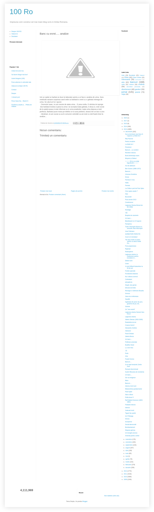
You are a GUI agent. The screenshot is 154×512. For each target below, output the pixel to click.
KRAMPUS (128, 282)
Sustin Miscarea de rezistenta (134, 372)
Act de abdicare (130, 166)
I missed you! (15, 97)
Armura (127, 293)
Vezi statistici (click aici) (111, 496)
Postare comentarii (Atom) (57, 194)
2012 (125, 471)
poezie (137, 92)
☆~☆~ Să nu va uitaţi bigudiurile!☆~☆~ (132, 162)
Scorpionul (128, 422)
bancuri (134, 82)
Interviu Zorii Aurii (130, 386)
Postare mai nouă (46, 191)
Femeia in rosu (130, 180)
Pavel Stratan (129, 333)
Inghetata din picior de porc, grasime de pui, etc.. (134, 302)
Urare (127, 263)
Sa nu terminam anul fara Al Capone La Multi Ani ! (134, 135)
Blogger (84, 501)
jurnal (124, 92)
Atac (126, 194)
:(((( (126, 212)
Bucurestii (128, 197)
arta (123, 82)
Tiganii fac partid (130, 413)
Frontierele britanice (131, 274)
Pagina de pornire (76, 191)
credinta (141, 84)
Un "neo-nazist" (130, 309)
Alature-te (14, 34)
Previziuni (128, 147)
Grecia (127, 419)
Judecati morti (129, 410)
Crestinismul (129, 202)
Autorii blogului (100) (18, 78)
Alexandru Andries (131, 328)
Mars (126, 380)
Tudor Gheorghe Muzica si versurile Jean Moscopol (133, 227)
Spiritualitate (138, 79)
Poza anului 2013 (130, 199)
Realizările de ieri (130, 322)
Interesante (126, 79)
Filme (126, 77)
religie (123, 94)
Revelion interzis (130, 153)
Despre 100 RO (16, 31)
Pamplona (128, 224)
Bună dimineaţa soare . (132, 155)
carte (123, 84)
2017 (125, 121)
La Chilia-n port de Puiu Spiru (134, 188)
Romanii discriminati (131, 369)
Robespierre (129, 252)
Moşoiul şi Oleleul (130, 158)
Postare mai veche (108, 191)
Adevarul (128, 331)
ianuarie (128, 467)
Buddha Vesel (129, 345)
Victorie (127, 306)
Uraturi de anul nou (17, 71)
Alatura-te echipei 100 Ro (19, 86)
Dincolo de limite (130, 288)
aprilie (127, 459)
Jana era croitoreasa (131, 296)
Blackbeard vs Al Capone (133, 221)
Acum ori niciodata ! (131, 237)
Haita (126, 183)
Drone (127, 177)
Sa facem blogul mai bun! (19, 74)
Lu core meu (129, 348)
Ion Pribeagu (129, 416)
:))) (126, 350)
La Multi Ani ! (129, 144)
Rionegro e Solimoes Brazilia (134, 291)
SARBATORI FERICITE (132, 234)
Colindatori (128, 279)
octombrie (128, 442)
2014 (125, 126)
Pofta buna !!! (129, 397)
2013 (125, 129)
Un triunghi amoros (131, 433)
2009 (125, 479)
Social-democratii (130, 424)
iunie (127, 453)
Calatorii (142, 75)
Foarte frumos (129, 359)
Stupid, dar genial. (131, 285)
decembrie (129, 131)
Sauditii (127, 299)
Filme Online (137, 77)
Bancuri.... (128, 171)
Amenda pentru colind (132, 436)
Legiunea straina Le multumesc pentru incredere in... (131, 256)
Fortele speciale (130, 271)
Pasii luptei (128, 392)
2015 (125, 123)
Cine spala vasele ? (131, 191)
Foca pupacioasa (130, 246)
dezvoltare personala (133, 86)
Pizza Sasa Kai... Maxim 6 (19, 101)
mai (126, 456)
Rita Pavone (129, 139)
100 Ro (21, 12)
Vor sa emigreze (130, 377)
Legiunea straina (130, 317)
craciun (131, 84)
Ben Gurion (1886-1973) (133, 168)
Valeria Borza (129, 336)
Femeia (127, 185)
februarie (128, 464)
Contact (13, 90)
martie (127, 462)
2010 (125, 477)
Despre (13, 93)
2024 (125, 118)
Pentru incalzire (130, 141)
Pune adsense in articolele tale (21, 82)
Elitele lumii (128, 261)
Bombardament (130, 427)
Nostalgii (128, 210)
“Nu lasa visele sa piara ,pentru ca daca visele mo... (133, 241)
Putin (126, 353)
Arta (126, 356)
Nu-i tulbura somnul (131, 276)
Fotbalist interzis (130, 405)
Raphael (128, 249)
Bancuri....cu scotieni (131, 150)
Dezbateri (14, 36)
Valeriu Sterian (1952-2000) (134, 319)
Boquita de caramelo (131, 215)
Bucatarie (132, 75)
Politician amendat (131, 342)
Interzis (127, 407)
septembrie (129, 445)
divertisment (126, 89)
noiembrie (128, 439)
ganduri (138, 89)
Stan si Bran (129, 394)
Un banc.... (128, 218)
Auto (123, 75)
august (127, 448)
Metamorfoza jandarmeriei (133, 389)
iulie (126, 450)
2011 (125, 474)
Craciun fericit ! (130, 325)
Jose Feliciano (129, 231)
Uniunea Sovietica (131, 174)
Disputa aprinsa (130, 430)
